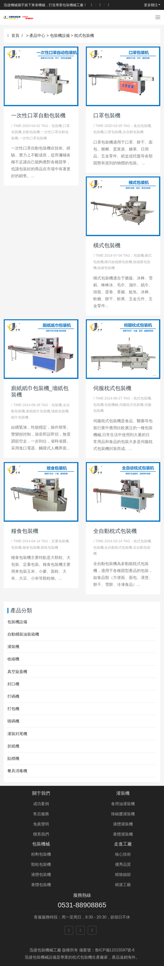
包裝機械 (41, 844)
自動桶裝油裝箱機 (23, 634)
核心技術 (123, 854)
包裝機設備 (60, 35)
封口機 (13, 684)
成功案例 (41, 804)
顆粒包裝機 (41, 864)
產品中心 (37, 35)
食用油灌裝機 (123, 804)
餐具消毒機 (17, 771)
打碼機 (13, 696)
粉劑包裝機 (41, 854)
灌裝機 (13, 646)
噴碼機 (13, 721)
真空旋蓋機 (17, 671)
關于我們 (41, 793)
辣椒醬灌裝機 (123, 814)
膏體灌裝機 (123, 834)
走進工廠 (123, 844)
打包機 (13, 709)
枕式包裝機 (84, 35)
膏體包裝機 (41, 885)
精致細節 (123, 874)
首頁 (13, 35)
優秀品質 (123, 864)
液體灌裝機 (123, 824)
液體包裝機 (41, 874)
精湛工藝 (123, 885)
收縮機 (13, 659)
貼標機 (13, 758)
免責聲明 (41, 824)
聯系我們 (41, 834)
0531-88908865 (82, 905)
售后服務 (41, 814)
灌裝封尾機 (17, 734)
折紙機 (13, 746)
